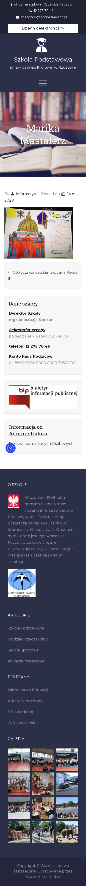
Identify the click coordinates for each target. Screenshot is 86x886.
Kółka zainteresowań (27, 661)
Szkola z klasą (20, 712)
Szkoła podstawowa (26, 628)
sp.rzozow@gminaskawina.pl (44, 17)
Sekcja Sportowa (23, 650)
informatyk (26, 194)
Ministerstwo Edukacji (28, 690)
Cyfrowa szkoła (21, 723)
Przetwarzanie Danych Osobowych (41, 443)
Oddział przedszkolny (28, 639)
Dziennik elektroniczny (43, 28)
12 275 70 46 (43, 11)
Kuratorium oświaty (26, 701)
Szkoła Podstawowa (43, 59)
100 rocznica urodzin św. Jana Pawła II (42, 275)
